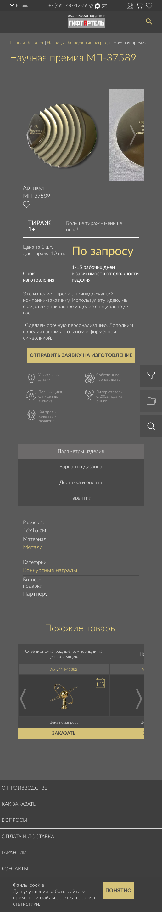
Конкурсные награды (89, 43)
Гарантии (81, 497)
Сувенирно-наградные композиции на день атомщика (64, 654)
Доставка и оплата (80, 482)
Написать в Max (97, 6)
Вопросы (14, 820)
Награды (56, 43)
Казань (22, 6)
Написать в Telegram (90, 6)
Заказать (64, 733)
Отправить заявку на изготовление (81, 355)
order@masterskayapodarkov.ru (104, 6)
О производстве (24, 788)
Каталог (36, 43)
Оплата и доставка (28, 836)
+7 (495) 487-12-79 (67, 5)
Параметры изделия (81, 451)
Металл (33, 547)
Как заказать (19, 804)
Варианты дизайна (80, 466)
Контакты (15, 868)
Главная (17, 43)
